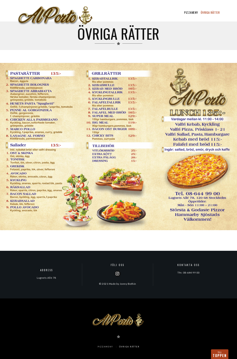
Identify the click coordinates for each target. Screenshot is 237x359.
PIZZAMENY (191, 12)
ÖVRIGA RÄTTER (210, 12)
